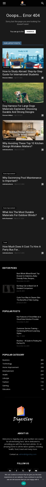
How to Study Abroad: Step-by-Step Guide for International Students (22, 73)
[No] (43, 479)
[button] (4, 3)
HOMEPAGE (30, 32)
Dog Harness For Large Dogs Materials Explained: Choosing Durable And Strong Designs (19, 108)
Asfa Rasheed (7, 218)
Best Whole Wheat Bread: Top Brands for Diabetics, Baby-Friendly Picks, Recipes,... (28, 276)
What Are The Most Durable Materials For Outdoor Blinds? (19, 214)
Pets (4, 102)
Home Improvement (9, 139)
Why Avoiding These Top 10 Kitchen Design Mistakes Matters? (22, 145)
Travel (5, 242)
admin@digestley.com (27, 454)
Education (6, 67)
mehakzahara (7, 149)
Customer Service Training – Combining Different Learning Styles (28, 331)
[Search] (42, 3)
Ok (24, 483)
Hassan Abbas (7, 78)
